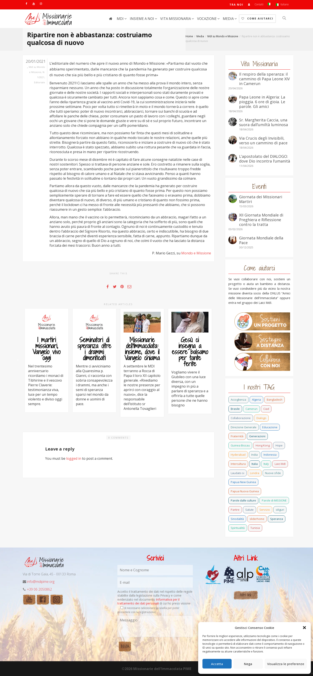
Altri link (245, 594)
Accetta (217, 664)
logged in (73, 458)
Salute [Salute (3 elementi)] (249, 510)
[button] (304, 627)
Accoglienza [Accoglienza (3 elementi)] (238, 399)
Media (229, 18)
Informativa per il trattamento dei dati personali (148, 601)
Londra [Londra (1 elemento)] (254, 473)
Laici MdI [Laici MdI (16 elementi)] (280, 464)
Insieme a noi (142, 18)
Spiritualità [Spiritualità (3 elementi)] (238, 528)
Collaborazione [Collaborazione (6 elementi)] (241, 418)
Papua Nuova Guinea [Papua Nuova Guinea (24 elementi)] (245, 491)
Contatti (259, 4)
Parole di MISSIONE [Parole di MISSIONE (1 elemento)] (274, 500)
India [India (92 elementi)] (254, 455)
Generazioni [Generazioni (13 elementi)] (257, 436)
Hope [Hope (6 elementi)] (279, 445)
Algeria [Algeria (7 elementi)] (256, 399)
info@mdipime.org (40, 581)
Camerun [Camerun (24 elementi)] (252, 409)
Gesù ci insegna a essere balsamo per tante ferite (190, 352)
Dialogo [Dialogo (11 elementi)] (261, 418)
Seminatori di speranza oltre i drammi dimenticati (94, 349)
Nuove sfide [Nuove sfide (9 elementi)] (273, 473)
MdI (120, 18)
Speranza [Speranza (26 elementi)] (276, 519)
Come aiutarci (257, 18)
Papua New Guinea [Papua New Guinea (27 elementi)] (243, 482)
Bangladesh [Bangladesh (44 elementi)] (274, 399)
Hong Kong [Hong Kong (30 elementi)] (263, 445)
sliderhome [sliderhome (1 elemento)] (257, 519)
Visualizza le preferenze (285, 664)
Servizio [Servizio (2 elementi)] (264, 510)
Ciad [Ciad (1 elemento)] (266, 409)
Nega (248, 664)
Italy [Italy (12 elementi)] (266, 464)
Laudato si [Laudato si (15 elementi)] (237, 473)
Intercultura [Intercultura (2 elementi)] (238, 464)
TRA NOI (236, 4)
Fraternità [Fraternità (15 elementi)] (237, 436)
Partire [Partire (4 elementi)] (235, 510)
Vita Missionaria (176, 18)
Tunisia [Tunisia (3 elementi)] (255, 528)
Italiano (282, 4)
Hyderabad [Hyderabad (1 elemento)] (238, 455)
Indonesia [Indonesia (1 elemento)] (270, 455)
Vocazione (207, 18)
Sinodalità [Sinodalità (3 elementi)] (237, 519)
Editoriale (39, 82)
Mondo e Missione (196, 253)
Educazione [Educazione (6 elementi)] (269, 427)
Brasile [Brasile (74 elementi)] (235, 409)
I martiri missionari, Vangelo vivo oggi (46, 349)
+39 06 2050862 (39, 589)
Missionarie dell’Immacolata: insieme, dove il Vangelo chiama (142, 349)
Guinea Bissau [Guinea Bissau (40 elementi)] (240, 445)
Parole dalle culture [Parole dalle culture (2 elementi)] (243, 500)
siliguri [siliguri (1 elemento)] (280, 510)
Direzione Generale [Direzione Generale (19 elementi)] (243, 427)
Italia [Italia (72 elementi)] (255, 464)
